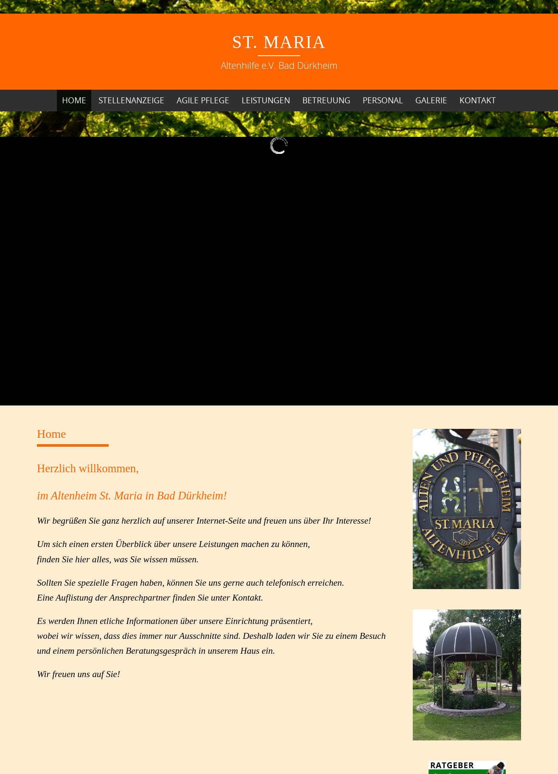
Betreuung (326, 100)
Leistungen (266, 100)
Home (74, 100)
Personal (383, 100)
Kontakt (477, 100)
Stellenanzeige (131, 100)
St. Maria (279, 42)
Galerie (431, 100)
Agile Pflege (203, 100)
